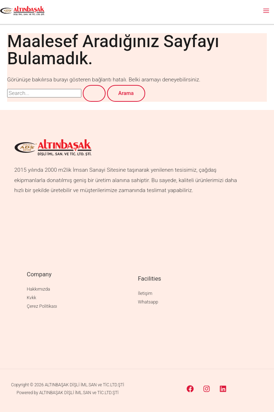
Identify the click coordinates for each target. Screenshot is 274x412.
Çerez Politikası (42, 306)
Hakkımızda (38, 289)
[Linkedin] (223, 388)
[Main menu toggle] (266, 10)
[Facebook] (190, 388)
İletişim (145, 293)
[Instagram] (206, 388)
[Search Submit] (94, 93)
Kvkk (31, 297)
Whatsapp (148, 302)
